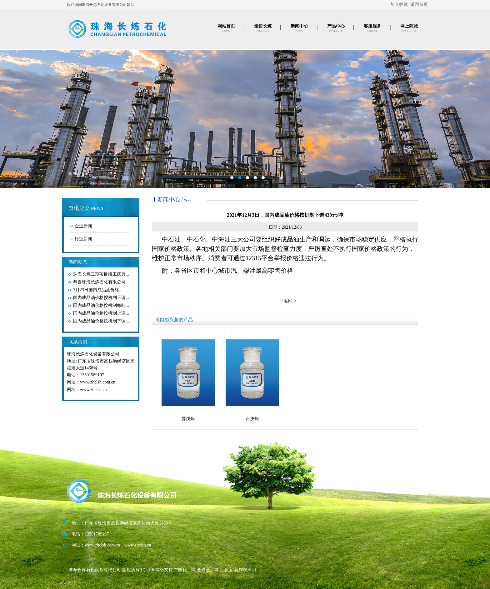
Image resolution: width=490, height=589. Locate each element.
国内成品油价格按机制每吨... (101, 305)
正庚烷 (252, 418)
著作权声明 (245, 569)
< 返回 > (288, 300)
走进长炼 (263, 26)
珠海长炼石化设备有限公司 (93, 354)
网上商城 (409, 26)
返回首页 (419, 4)
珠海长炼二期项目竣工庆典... (101, 274)
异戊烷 (188, 418)
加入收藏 (399, 4)
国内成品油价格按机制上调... (101, 313)
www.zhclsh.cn (93, 389)
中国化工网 (185, 569)
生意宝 (226, 569)
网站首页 (226, 26)
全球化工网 (208, 569)
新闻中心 (299, 26)
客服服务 (372, 26)
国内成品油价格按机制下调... (101, 297)
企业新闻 (83, 226)
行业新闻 (83, 238)
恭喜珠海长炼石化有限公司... (101, 282)
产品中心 (336, 26)
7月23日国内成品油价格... (97, 289)
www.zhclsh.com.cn (97, 382)
